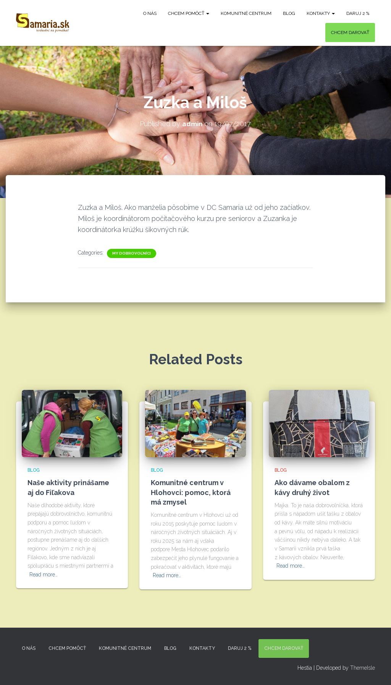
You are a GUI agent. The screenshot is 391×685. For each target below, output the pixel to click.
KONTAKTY (321, 13)
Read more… (43, 574)
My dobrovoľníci (131, 253)
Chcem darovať (350, 32)
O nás (150, 13)
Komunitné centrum (246, 13)
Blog (289, 13)
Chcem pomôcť (188, 13)
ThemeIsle (362, 668)
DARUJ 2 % (357, 13)
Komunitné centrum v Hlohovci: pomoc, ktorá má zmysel (191, 492)
